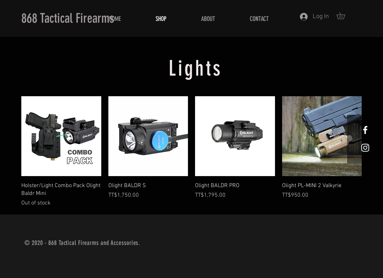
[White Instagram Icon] (365, 147)
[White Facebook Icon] (365, 130)
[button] (344, 15)
